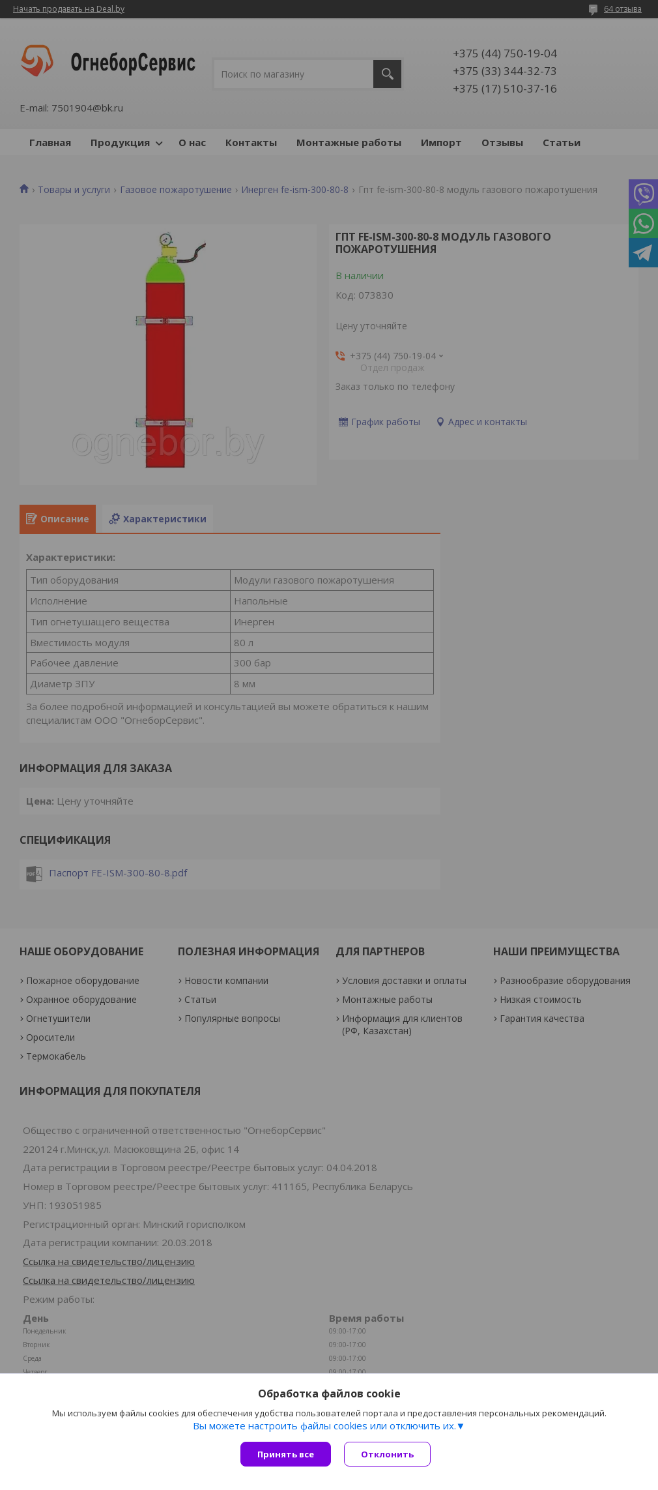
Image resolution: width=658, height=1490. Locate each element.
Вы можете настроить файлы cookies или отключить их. (324, 1425)
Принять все (285, 1454)
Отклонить (387, 1454)
